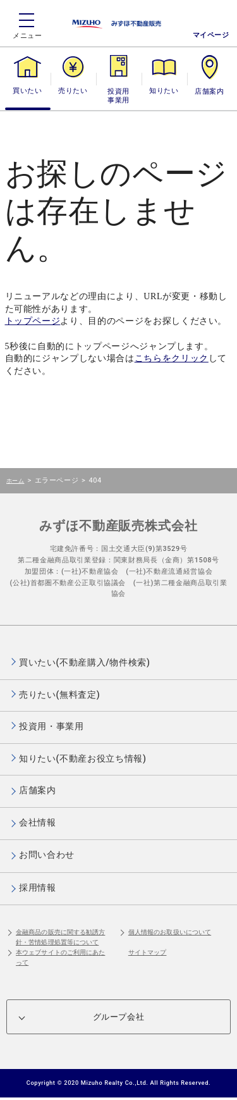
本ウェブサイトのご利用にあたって (60, 957)
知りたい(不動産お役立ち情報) (82, 758)
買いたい (27, 91)
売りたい (72, 91)
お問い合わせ (47, 855)
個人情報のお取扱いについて (169, 932)
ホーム (15, 480)
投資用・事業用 (118, 96)
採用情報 (37, 887)
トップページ (33, 321)
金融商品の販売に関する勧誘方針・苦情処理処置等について (60, 937)
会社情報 (37, 822)
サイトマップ (147, 952)
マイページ (211, 35)
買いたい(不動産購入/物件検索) (84, 662)
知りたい (163, 91)
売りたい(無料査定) (59, 694)
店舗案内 (209, 91)
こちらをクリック (172, 358)
